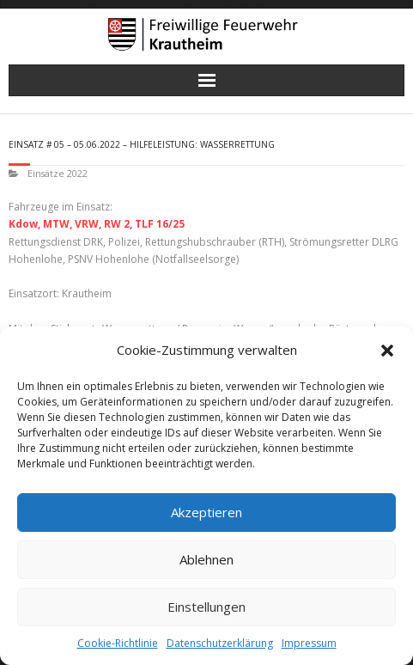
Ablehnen (206, 559)
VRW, (88, 224)
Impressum (309, 643)
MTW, (57, 224)
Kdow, (24, 224)
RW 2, (118, 224)
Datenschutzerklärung (220, 643)
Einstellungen (206, 606)
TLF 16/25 (160, 224)
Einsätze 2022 (57, 173)
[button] (387, 350)
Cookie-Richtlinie (117, 643)
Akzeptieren (206, 512)
